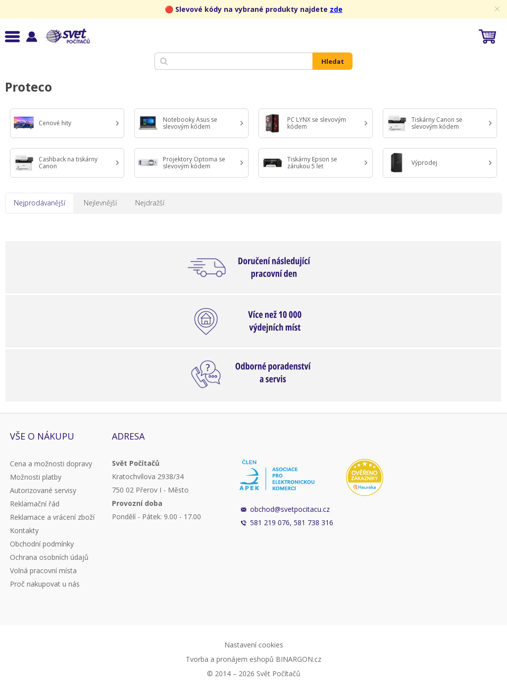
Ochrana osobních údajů (49, 557)
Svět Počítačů (67, 36)
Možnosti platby (35, 477)
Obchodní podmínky (42, 543)
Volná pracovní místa (43, 570)
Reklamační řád (34, 503)
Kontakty (24, 530)
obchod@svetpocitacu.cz (290, 509)
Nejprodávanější (39, 202)
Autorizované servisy (43, 490)
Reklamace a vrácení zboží (52, 517)
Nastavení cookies (253, 644)
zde (336, 9)
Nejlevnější (100, 202)
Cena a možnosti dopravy (51, 463)
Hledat (332, 61)
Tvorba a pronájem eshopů (230, 659)
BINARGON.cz (298, 659)
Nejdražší (149, 202)
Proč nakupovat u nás (45, 584)
